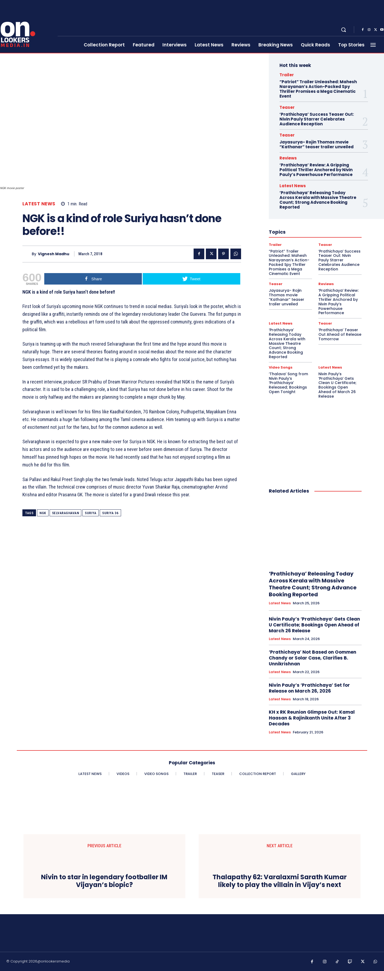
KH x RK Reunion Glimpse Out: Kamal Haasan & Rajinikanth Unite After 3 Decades (312, 718)
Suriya (90, 513)
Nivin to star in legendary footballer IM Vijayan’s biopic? (104, 881)
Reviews (288, 158)
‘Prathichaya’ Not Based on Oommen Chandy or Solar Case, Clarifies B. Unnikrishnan (312, 658)
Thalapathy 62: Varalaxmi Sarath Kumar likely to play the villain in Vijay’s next (280, 881)
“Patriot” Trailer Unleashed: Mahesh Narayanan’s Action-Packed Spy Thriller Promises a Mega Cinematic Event (318, 89)
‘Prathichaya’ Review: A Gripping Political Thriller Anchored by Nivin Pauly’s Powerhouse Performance (316, 169)
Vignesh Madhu (53, 254)
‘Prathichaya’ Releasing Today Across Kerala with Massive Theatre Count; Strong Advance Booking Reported (317, 200)
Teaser (287, 107)
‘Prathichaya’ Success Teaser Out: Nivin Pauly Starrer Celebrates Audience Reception (316, 119)
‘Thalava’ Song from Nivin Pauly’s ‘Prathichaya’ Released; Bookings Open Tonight (288, 382)
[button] (343, 29)
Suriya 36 (110, 513)
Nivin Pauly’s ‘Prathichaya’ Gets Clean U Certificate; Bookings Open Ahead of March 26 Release (337, 385)
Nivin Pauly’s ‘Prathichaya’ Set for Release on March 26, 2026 (309, 688)
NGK (42, 513)
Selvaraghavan (65, 513)
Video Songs (281, 367)
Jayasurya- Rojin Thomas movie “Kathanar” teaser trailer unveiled (316, 144)
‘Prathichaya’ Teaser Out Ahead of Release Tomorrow (339, 334)
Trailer (286, 75)
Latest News (38, 204)
